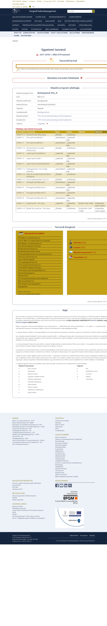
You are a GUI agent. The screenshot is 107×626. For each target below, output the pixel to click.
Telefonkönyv (70, 1)
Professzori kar (60, 453)
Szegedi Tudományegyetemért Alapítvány (68, 439)
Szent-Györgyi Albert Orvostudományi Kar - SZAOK (28, 440)
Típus (57, 132)
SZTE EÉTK (72, 25)
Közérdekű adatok (18, 4)
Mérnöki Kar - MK (17, 436)
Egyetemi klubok (17, 506)
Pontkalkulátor (60, 430)
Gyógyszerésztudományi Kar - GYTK (23, 432)
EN (33, 6)
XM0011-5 (20, 153)
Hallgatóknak (74, 33)
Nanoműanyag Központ (21, 21)
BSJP (59, 21)
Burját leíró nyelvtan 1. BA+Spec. (39, 208)
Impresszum (84, 535)
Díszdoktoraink (60, 457)
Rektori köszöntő (60, 437)
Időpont (82, 132)
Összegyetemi (23, 286)
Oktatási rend (26, 35)
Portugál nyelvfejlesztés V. (36, 193)
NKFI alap (15, 487)
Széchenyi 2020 (17, 489)
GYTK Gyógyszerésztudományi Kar (29, 265)
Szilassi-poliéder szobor (22, 17)
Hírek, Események (51, 29)
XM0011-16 (21, 148)
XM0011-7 (20, 182)
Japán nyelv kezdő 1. (34, 158)
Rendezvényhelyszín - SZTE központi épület (26, 516)
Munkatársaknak (88, 33)
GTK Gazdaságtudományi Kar (27, 262)
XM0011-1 (20, 143)
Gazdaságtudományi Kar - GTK (21, 430)
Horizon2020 (16, 485)
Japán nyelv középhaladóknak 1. (39, 164)
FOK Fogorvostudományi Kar (27, 257)
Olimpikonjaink (60, 459)
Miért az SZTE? (59, 424)
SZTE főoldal (16, 1)
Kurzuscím (31, 132)
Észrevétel (60, 1)
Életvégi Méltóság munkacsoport (78, 21)
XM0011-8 (20, 198)
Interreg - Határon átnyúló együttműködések (26, 483)
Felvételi (59, 418)
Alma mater (50, 21)
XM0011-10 (21, 208)
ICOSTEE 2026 (40, 17)
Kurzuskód (20, 132)
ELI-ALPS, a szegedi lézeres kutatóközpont (68, 463)
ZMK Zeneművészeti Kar (26, 281)
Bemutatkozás (59, 441)
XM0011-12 (21, 179)
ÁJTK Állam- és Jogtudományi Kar (29, 238)
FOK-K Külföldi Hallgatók (26, 259)
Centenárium (59, 470)
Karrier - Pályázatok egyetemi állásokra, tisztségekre (28, 518)
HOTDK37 (15, 25)
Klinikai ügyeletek (17, 499)
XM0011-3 (20, 158)
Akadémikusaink (60, 455)
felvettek (18, 33)
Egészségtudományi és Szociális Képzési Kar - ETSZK (28, 426)
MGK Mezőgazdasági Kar (26, 273)
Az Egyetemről (86, 29)
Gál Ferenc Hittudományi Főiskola (29, 294)
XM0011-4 (20, 164)
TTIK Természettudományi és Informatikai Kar (55, 116)
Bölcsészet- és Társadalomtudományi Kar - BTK (27, 424)
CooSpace (32, 1)
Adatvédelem (80, 1)
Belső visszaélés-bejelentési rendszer (66, 476)
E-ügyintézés (59, 449)
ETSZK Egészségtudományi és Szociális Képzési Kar (35, 254)
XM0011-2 (20, 137)
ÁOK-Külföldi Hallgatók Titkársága (29, 246)
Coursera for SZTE (50, 1)
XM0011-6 (20, 193)
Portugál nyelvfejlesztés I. (36, 182)
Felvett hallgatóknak (59, 33)
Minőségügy (59, 464)
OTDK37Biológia (85, 25)
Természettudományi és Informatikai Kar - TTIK (27, 442)
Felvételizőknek (43, 33)
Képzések (58, 422)
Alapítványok (59, 451)
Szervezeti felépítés (61, 443)
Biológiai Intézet (44, 112)
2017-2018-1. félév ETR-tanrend (55, 54)
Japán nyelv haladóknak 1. (36, 153)
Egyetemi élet (36, 29)
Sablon (69, 132)
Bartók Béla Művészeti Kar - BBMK (23, 422)
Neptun (24, 1)
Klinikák (14, 497)
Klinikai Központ (29, 33)
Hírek (57, 428)
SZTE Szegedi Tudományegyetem (29, 284)
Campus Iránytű (75, 17)
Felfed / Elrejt (81, 78)
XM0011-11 (21, 203)
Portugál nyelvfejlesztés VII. (37, 198)
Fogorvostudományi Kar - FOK (21, 428)
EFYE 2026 (38, 21)
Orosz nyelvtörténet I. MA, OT (38, 179)
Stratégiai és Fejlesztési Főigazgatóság (38, 25)
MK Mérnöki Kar (23, 275)
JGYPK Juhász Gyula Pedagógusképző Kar (32, 270)
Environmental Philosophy (36, 135)
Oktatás (25, 29)
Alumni (16, 35)
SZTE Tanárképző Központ (20, 444)
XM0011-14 (21, 169)
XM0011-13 (21, 135)
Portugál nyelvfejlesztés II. (36, 187)
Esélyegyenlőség (60, 447)
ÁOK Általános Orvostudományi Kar (30, 243)
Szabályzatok (59, 466)
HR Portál (61, 25)
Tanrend (15, 41)
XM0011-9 (20, 187)
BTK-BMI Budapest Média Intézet (29, 251)
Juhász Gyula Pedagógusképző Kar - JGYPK (25, 434)
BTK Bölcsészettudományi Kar (28, 249)
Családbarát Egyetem (62, 460)
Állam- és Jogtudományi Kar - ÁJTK (23, 420)
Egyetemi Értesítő (61, 474)
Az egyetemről (62, 435)
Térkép (14, 514)
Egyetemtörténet (61, 468)
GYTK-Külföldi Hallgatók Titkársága (29, 267)
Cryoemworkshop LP (57, 17)
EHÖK (14, 512)
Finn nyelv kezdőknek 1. (35, 137)
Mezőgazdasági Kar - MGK (20, 438)
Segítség (92, 535)
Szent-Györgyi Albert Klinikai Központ (24, 495)
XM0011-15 (21, 174)
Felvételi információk (62, 420)
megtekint (41, 124)
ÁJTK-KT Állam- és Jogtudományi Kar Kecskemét (34, 240)
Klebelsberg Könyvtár (19, 508)
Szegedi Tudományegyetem (42, 11)
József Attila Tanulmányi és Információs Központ (27, 510)
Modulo (39, 1)
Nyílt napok (58, 426)
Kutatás (15, 29)
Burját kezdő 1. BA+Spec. (36, 203)
